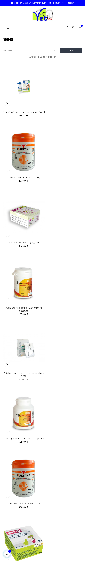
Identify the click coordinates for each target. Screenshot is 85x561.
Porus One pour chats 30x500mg (22, 173)
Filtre (71, 51)
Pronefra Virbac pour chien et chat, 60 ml (22, 109)
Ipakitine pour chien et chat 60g (63, 108)
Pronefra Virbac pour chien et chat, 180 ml (63, 370)
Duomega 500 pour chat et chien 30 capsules (63, 175)
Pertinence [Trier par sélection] (30, 50)
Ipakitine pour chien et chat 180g (22, 304)
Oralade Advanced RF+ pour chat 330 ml (22, 370)
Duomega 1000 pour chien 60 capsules (63, 240)
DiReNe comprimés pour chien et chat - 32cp (22, 240)
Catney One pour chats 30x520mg (63, 304)
